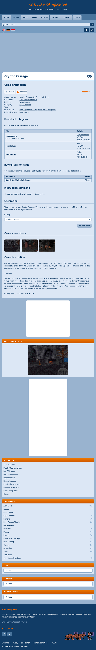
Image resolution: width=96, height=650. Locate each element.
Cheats (6, 494)
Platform (48, 529)
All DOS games (9, 465)
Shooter (48, 545)
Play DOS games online (13, 468)
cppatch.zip (11, 146)
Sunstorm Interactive (28, 100)
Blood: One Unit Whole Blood (18, 180)
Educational (48, 512)
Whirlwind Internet (21, 647)
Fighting (48, 519)
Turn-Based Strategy (48, 558)
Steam (87, 180)
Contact (66, 17)
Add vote (86, 226)
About (54, 17)
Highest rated (9, 478)
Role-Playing (48, 542)
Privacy (15, 643)
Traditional (48, 555)
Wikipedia (52, 110)
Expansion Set (25, 105)
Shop (25, 17)
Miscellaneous (48, 525)
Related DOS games (12, 484)
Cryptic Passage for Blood (30, 97)
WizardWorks (25, 102)
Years (6, 565)
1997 (22, 107)
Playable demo (83, 135)
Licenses (8, 578)
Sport (48, 551)
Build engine (24, 112)
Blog (34, 17)
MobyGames (43, 110)
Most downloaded (11, 474)
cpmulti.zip (11, 155)
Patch (79, 143)
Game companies (11, 491)
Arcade (48, 509)
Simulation (48, 548)
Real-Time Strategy (48, 538)
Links (77, 17)
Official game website (28, 110)
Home (6, 17)
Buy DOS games (10, 471)
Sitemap (5, 643)
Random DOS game (11, 488)
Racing (48, 535)
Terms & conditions (40, 643)
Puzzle (48, 532)
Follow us (7, 628)
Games (16, 17)
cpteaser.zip (11, 136)
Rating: (7, 215)
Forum (44, 17)
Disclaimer (25, 643)
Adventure (48, 506)
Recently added (10, 481)
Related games (11, 591)
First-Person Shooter (48, 522)
